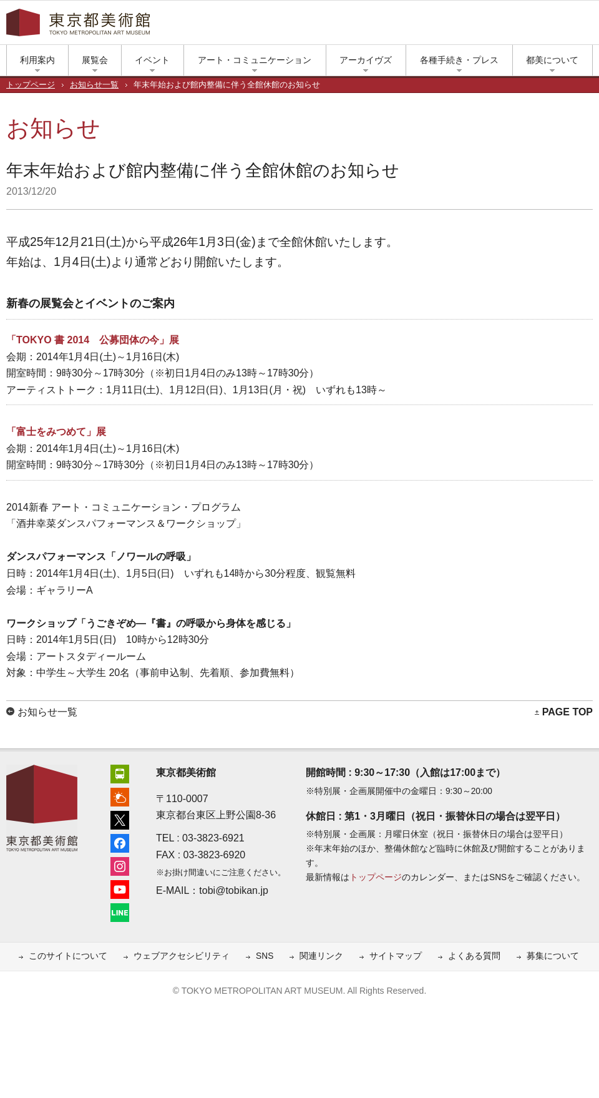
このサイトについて (68, 956)
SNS (264, 956)
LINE (542, 25)
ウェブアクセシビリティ (182, 956)
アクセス (430, 25)
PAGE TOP (567, 712)
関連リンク (321, 956)
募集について (553, 956)
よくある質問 (474, 956)
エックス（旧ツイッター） (468, 25)
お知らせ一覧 (94, 85)
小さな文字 (567, 25)
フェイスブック (486, 25)
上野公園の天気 (449, 25)
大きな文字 (586, 25)
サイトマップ (395, 956)
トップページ (30, 85)
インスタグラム (505, 25)
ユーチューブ (524, 25)
